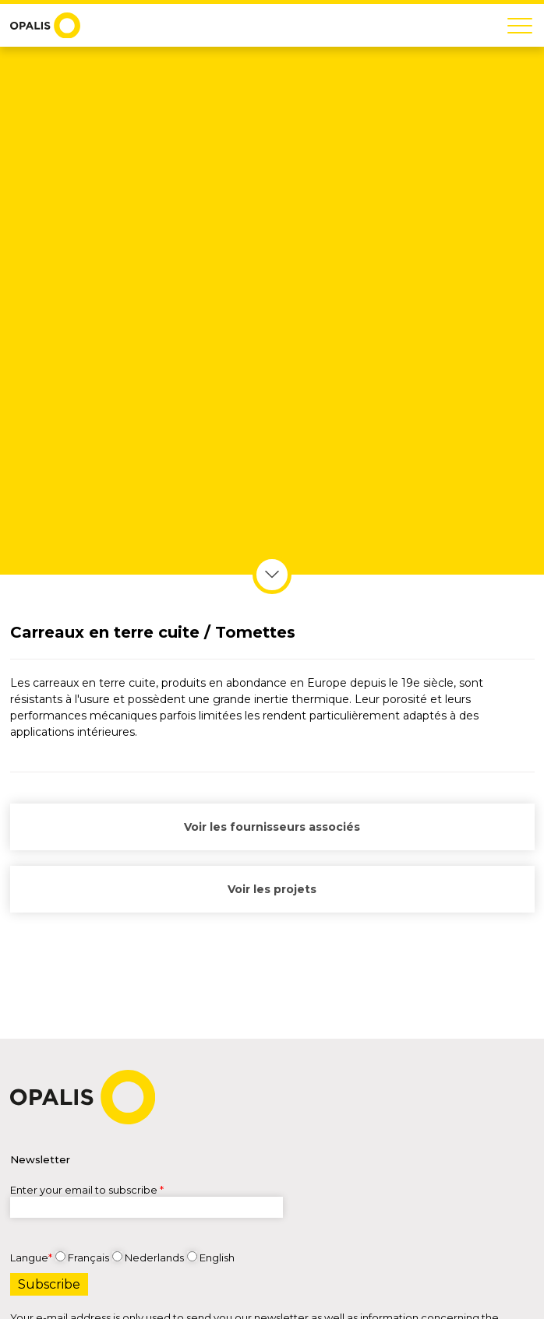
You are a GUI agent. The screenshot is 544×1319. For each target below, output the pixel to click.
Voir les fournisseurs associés (272, 825)
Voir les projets (272, 888)
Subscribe (49, 1284)
